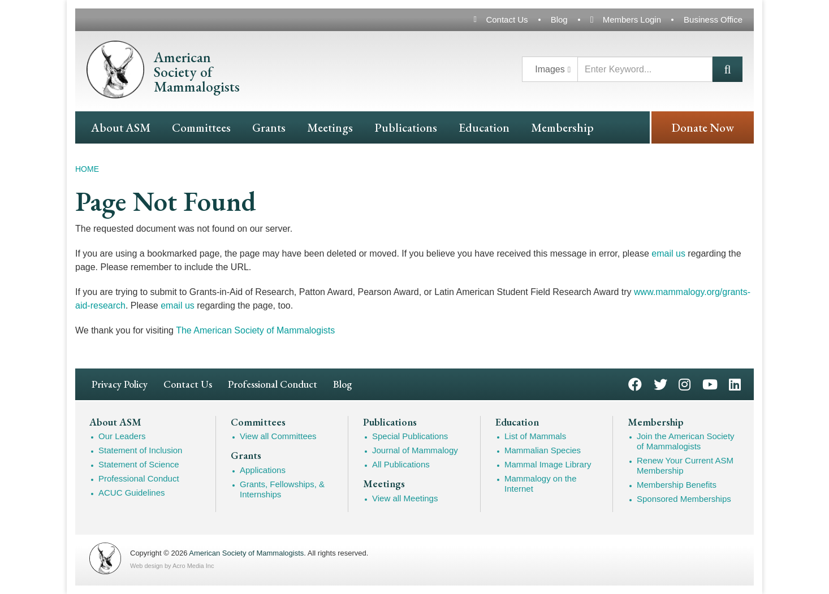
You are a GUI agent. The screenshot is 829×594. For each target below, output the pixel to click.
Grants (269, 127)
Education (484, 127)
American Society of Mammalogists (246, 553)
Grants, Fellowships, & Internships (282, 489)
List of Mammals (535, 436)
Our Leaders (121, 436)
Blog (559, 19)
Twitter (660, 383)
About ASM (120, 127)
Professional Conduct (272, 384)
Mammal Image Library (547, 464)
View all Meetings (405, 498)
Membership (562, 127)
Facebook (635, 383)
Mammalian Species (542, 450)
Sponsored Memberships (684, 499)
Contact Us (507, 19)
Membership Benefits (676, 484)
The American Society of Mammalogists (255, 330)
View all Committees (278, 436)
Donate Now (702, 127)
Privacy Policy (120, 384)
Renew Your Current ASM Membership (685, 465)
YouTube (710, 383)
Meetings (330, 127)
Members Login (632, 19)
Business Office (713, 19)
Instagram (684, 383)
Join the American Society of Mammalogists (686, 441)
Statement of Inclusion (140, 450)
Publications (405, 127)
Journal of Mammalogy (415, 450)
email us (668, 253)
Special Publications (410, 436)
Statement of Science (138, 464)
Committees (201, 127)
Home (87, 169)
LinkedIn (734, 383)
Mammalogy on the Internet (540, 483)
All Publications (401, 464)
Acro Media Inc (193, 565)
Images (549, 69)
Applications (263, 470)
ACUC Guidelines (131, 492)
